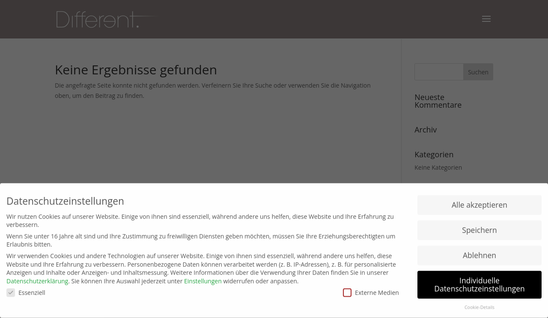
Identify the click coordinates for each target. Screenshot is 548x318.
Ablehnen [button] (479, 252)
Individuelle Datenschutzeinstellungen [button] (479, 281)
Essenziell (25, 290)
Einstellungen (203, 278)
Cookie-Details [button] (479, 305)
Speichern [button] (479, 227)
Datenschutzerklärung (37, 278)
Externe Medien (371, 290)
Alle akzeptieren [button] (479, 202)
